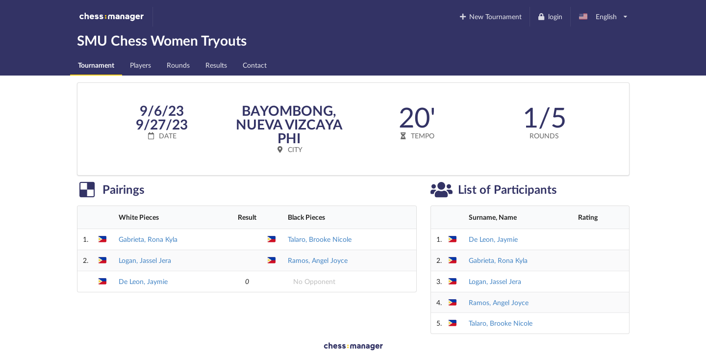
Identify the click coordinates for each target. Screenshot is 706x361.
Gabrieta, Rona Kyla (148, 239)
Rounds (178, 65)
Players (140, 65)
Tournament (96, 65)
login (549, 16)
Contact (255, 65)
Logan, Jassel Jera (145, 260)
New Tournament (490, 16)
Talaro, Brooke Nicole (320, 239)
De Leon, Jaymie (143, 281)
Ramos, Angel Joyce (318, 260)
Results (216, 65)
